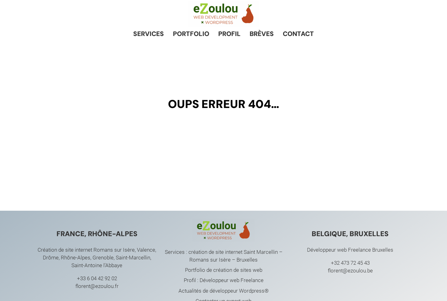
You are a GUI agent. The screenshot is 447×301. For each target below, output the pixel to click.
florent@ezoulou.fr (97, 286)
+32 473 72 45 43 (350, 263)
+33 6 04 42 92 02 (97, 278)
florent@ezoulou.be (350, 270)
